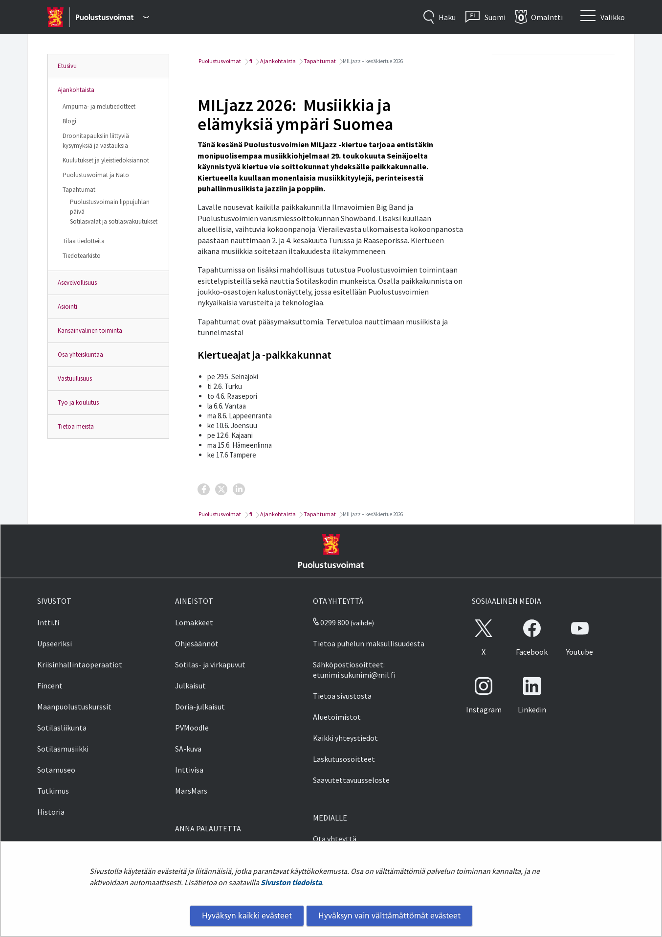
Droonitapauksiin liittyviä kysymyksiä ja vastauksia (96, 141)
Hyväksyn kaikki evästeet (247, 915)
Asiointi (67, 306)
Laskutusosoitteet (344, 759)
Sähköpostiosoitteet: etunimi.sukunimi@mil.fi (354, 670)
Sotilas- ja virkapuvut (210, 664)
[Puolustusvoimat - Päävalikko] (112, 17)
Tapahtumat (79, 189)
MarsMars (191, 791)
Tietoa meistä (76, 426)
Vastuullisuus (75, 378)
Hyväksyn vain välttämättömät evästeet (389, 915)
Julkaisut (190, 685)
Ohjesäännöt (197, 643)
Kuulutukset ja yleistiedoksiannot (106, 160)
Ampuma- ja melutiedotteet (99, 106)
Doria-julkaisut (200, 706)
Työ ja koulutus (78, 402)
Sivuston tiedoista (291, 882)
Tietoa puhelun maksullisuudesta (368, 643)
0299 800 (331, 622)
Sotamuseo (56, 770)
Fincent (50, 685)
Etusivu (67, 66)
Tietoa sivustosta (342, 696)
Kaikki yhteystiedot (345, 738)
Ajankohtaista (76, 90)
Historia (51, 812)
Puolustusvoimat (219, 61)
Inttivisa (189, 770)
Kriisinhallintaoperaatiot (79, 664)
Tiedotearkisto (82, 255)
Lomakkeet (194, 622)
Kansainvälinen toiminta (90, 330)
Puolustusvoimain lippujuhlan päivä (110, 207)
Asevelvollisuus (77, 282)
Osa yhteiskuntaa (80, 354)
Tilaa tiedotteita (84, 241)
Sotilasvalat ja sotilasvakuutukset (113, 221)
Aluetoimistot (337, 717)
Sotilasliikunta (62, 727)
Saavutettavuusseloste (351, 780)
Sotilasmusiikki (62, 749)
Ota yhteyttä (334, 839)
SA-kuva (188, 749)
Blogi (69, 121)
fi (250, 61)
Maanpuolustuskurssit (74, 706)
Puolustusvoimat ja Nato (96, 175)
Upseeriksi (54, 643)
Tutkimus (53, 791)
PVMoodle (192, 727)
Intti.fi (48, 622)
